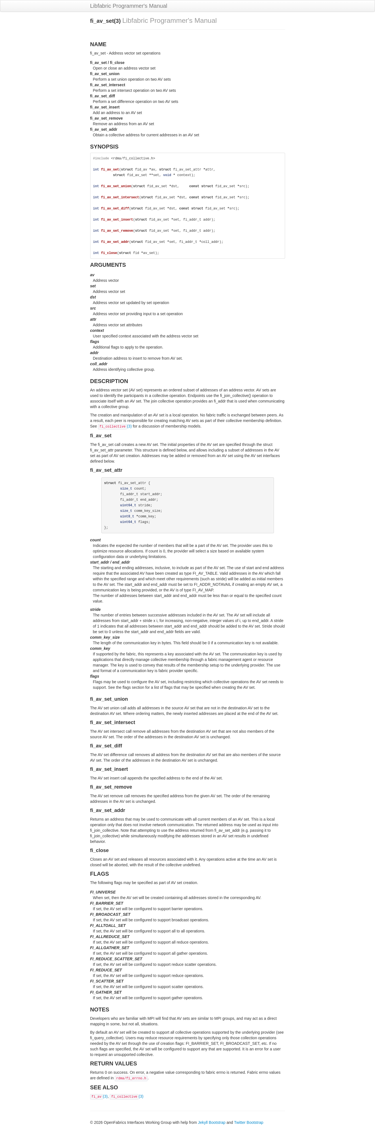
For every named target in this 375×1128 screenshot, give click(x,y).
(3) (115, 426)
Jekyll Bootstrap (212, 1122)
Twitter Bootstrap (248, 1122)
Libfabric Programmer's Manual (128, 6)
